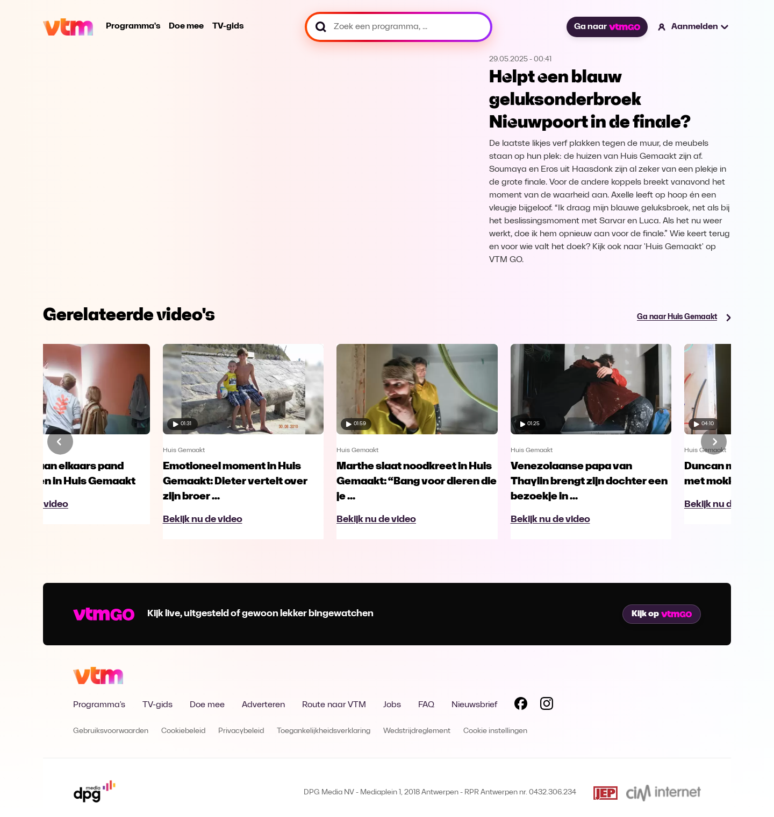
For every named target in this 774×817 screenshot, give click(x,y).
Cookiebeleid (183, 731)
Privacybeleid (241, 731)
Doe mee (186, 26)
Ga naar (607, 27)
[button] (693, 26)
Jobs (392, 705)
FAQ (426, 705)
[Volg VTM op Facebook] (520, 705)
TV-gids (227, 26)
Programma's (133, 26)
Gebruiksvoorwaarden (110, 731)
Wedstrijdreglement (416, 731)
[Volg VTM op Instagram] (546, 705)
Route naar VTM (334, 705)
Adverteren (263, 705)
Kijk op (662, 614)
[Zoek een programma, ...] (398, 27)
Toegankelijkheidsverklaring (323, 731)
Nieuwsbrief (474, 705)
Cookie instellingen (495, 731)
